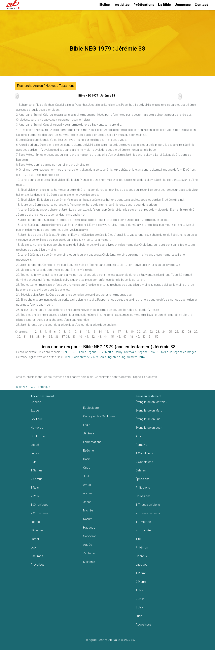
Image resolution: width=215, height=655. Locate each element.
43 (99, 336)
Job (33, 547)
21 (144, 331)
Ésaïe (86, 425)
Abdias (87, 493)
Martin (109, 352)
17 (119, 331)
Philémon (142, 547)
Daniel (87, 459)
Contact (201, 5)
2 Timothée (143, 530)
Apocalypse (144, 624)
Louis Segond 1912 (91, 352)
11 (81, 331)
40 (80, 336)
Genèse (36, 402)
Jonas (87, 502)
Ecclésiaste (91, 408)
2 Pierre (141, 582)
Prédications (143, 5)
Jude (139, 616)
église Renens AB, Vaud (104, 640)
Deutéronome (40, 436)
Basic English (107, 357)
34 (44, 336)
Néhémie (37, 530)
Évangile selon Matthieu (151, 402)
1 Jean (140, 590)
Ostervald (130, 352)
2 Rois (35, 496)
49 (137, 336)
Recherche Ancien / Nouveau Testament (45, 85)
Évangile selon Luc (148, 419)
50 (144, 336)
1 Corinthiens (144, 453)
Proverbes (38, 564)
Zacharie (89, 553)
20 (138, 331)
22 (151, 331)
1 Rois (35, 487)
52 (156, 336)
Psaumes (37, 556)
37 (63, 336)
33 (37, 336)
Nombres (37, 427)
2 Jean (140, 599)
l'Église (104, 5)
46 (118, 336)
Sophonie (89, 536)
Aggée (87, 544)
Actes (140, 436)
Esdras (35, 522)
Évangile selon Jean (149, 427)
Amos (87, 485)
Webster (131, 357)
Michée (88, 510)
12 (87, 331)
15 (106, 331)
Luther (67, 357)
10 (74, 331)
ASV (89, 357)
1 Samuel (37, 470)
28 (189, 331)
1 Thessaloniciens (148, 504)
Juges (35, 453)
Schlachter (79, 357)
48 (131, 336)
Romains (141, 445)
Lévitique (37, 419)
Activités (122, 5)
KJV (95, 357)
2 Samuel (37, 479)
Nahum (87, 519)
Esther (35, 539)
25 (170, 331)
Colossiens (143, 496)
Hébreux (141, 556)
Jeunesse (183, 5)
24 (163, 331)
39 (74, 336)
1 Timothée (143, 522)
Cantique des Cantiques (99, 416)
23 (157, 331)
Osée (86, 467)
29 (195, 331)
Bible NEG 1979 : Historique (33, 386)
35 (50, 336)
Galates (141, 470)
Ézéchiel (88, 450)
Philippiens (143, 487)
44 (105, 336)
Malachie (89, 562)
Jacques (141, 564)
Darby (118, 352)
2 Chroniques (39, 513)
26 (176, 331)
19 (132, 331)
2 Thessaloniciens (148, 513)
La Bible (164, 5)
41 (86, 336)
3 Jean (140, 607)
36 (56, 336)
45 (112, 336)
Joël (86, 476)
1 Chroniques (39, 504)
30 (18, 336)
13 (93, 331)
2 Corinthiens (144, 462)
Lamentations (92, 442)
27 (183, 331)
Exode (35, 410)
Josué (35, 445)
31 (25, 336)
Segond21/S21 (147, 352)
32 (31, 336)
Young (121, 357)
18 (125, 331)
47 (124, 336)
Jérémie (88, 433)
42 (93, 336)
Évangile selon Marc (149, 410)
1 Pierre (141, 573)
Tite (138, 539)
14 (100, 331)
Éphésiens (143, 479)
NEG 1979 (71, 352)
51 (150, 336)
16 (113, 331)
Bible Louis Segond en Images (177, 352)
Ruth (34, 462)
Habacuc (89, 527)
